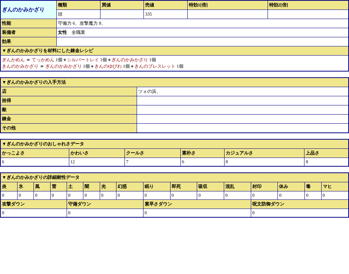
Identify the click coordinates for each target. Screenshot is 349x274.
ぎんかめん (13, 59)
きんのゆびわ (108, 66)
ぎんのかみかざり (130, 59)
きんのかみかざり (20, 66)
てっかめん (43, 59)
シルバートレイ (83, 59)
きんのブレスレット (154, 66)
